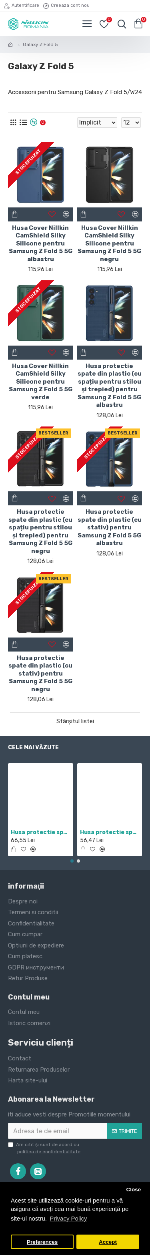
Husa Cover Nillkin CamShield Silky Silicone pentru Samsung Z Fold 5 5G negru (109, 243)
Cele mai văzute (33, 747)
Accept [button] (108, 1242)
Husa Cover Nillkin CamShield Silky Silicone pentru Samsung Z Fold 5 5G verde (40, 381)
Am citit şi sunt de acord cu (45, 1148)
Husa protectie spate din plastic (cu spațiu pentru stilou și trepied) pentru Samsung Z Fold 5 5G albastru (110, 385)
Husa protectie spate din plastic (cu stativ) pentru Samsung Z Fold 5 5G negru (40, 673)
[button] (72, 861)
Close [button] (133, 1190)
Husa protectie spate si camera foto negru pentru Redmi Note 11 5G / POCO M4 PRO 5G (40, 832)
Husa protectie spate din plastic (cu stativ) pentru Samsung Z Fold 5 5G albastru (110, 527)
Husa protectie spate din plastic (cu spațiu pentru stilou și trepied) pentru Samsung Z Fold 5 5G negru (40, 531)
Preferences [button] (42, 1242)
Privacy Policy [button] (68, 1218)
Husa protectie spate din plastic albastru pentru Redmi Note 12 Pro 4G (110, 832)
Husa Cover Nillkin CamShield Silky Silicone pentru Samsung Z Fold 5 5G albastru (40, 243)
